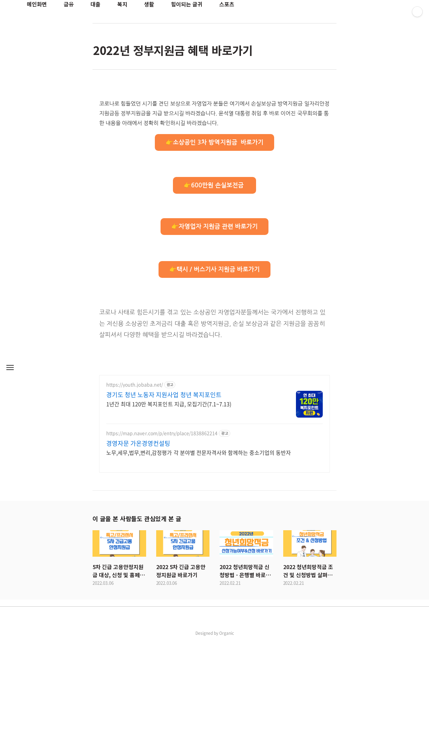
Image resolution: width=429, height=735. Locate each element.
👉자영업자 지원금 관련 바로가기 (214, 320)
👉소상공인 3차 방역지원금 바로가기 (214, 236)
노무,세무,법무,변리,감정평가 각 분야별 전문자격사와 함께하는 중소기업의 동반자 (198, 546)
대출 (95, 4)
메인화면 (37, 4)
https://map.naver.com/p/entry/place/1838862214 (162, 527)
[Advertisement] (214, 136)
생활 (149, 4)
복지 (122, 4)
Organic (226, 727)
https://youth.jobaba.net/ (134, 478)
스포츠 (226, 4)
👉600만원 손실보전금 (214, 279)
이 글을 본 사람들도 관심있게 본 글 (137, 612)
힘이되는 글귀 (186, 4)
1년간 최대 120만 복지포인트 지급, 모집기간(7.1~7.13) (168, 497)
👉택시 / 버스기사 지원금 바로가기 (214, 363)
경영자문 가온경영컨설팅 (138, 537)
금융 (69, 4)
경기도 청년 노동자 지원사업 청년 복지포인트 (164, 489)
